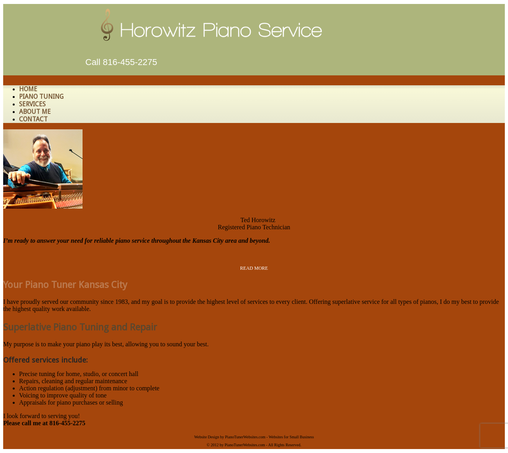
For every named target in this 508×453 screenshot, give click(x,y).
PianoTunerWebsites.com (245, 437)
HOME (28, 89)
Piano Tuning (41, 96)
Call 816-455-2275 (121, 62)
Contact (33, 119)
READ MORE (254, 268)
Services (32, 104)
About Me (35, 111)
